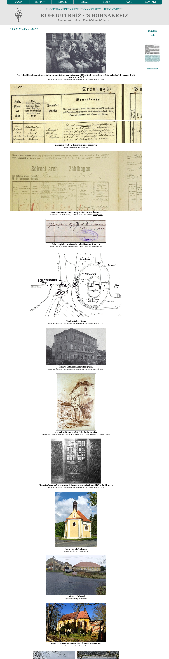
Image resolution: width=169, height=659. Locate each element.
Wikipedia (71, 551)
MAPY (106, 2)
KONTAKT (150, 2)
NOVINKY (40, 2)
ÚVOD (18, 2)
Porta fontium (83, 147)
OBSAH (84, 2)
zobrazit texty (152, 69)
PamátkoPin (83, 598)
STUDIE (62, 2)
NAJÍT (129, 2)
